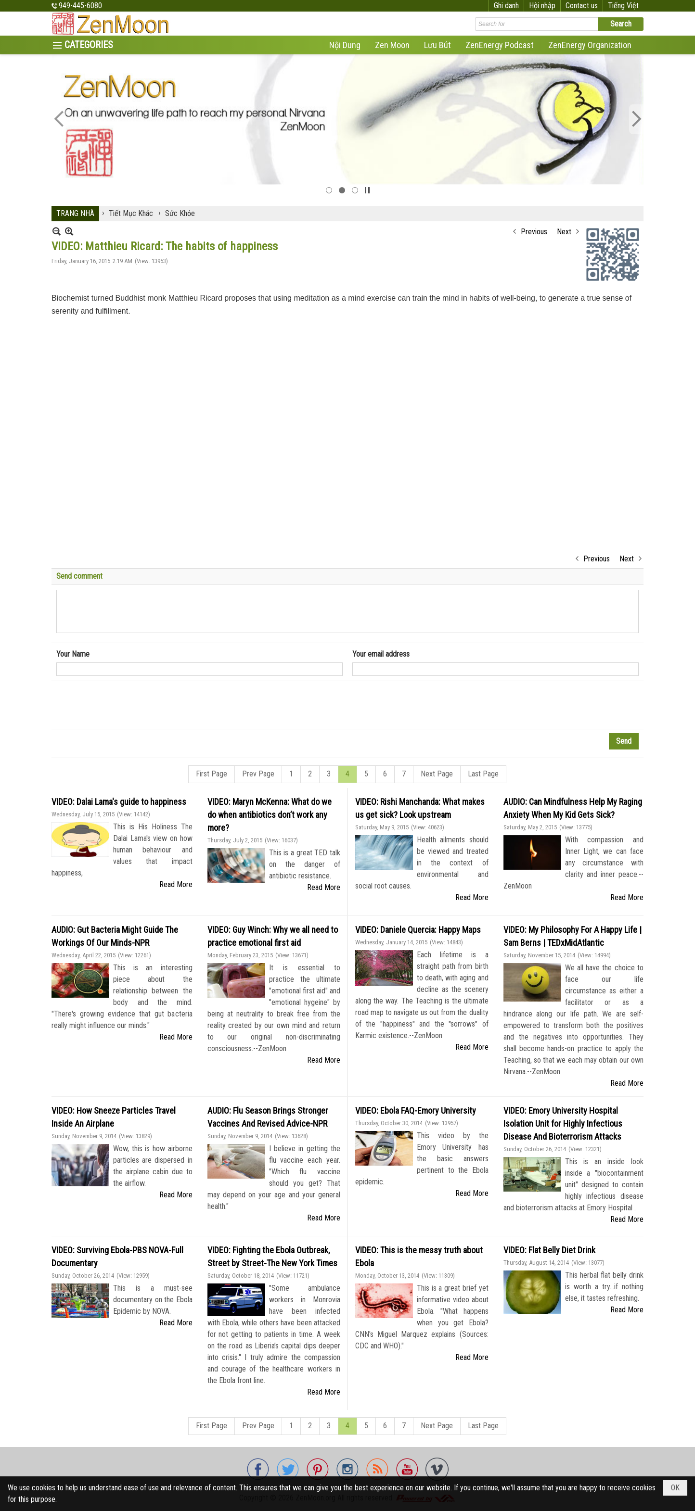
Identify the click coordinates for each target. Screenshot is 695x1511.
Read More (176, 884)
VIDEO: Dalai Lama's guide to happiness (118, 802)
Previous (534, 231)
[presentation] (129, 705)
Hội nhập (542, 5)
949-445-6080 (80, 5)
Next (564, 231)
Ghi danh (506, 5)
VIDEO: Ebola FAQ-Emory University (415, 1110)
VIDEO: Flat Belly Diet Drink (549, 1250)
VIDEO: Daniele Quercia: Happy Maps (418, 930)
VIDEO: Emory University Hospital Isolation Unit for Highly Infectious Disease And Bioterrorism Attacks (562, 1123)
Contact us (582, 5)
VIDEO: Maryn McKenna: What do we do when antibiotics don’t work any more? (269, 815)
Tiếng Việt (623, 5)
